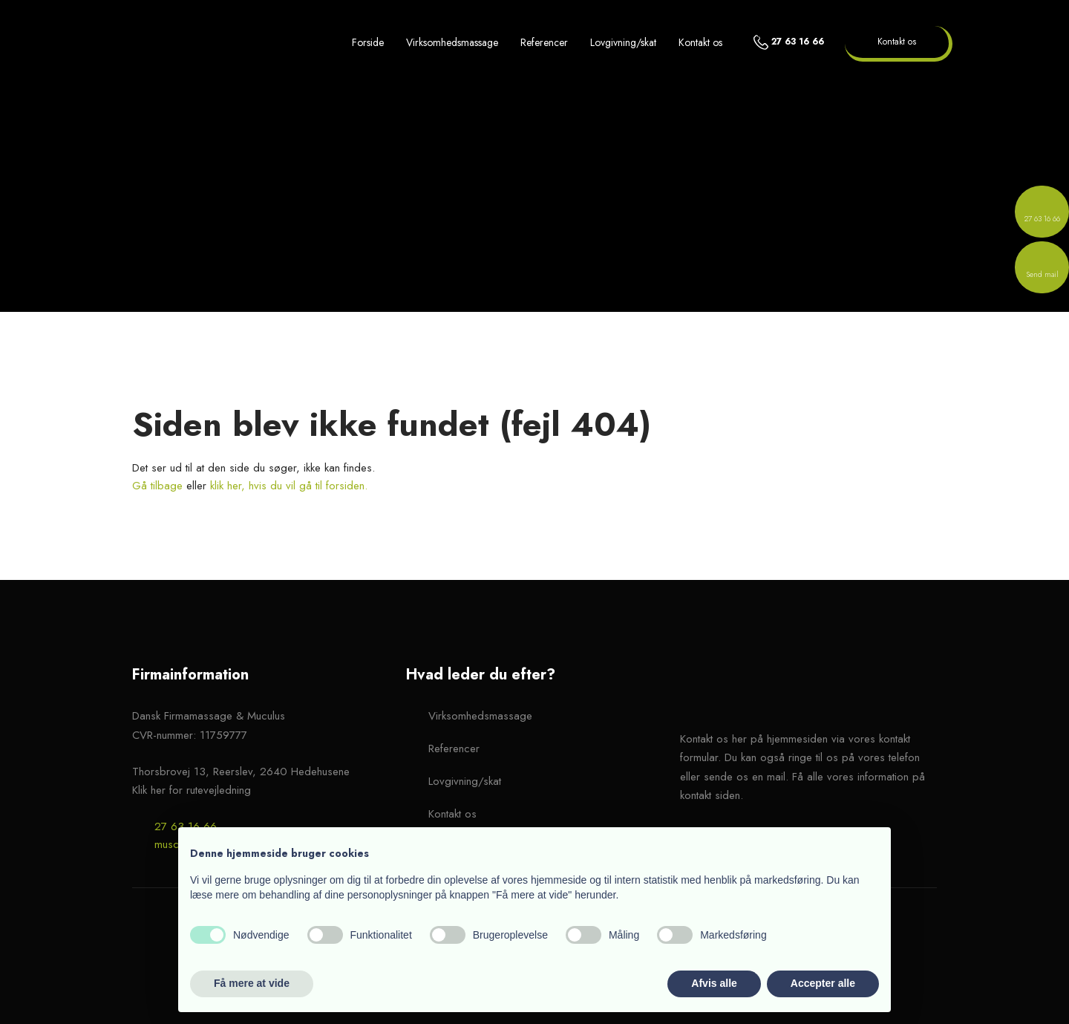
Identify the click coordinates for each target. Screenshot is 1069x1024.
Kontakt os (700, 42)
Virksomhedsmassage (452, 42)
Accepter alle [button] (823, 983)
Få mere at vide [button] (252, 983)
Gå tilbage (157, 485)
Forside (368, 42)
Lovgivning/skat (623, 42)
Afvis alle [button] (713, 983)
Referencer (544, 42)
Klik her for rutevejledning (191, 790)
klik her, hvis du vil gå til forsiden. (288, 485)
